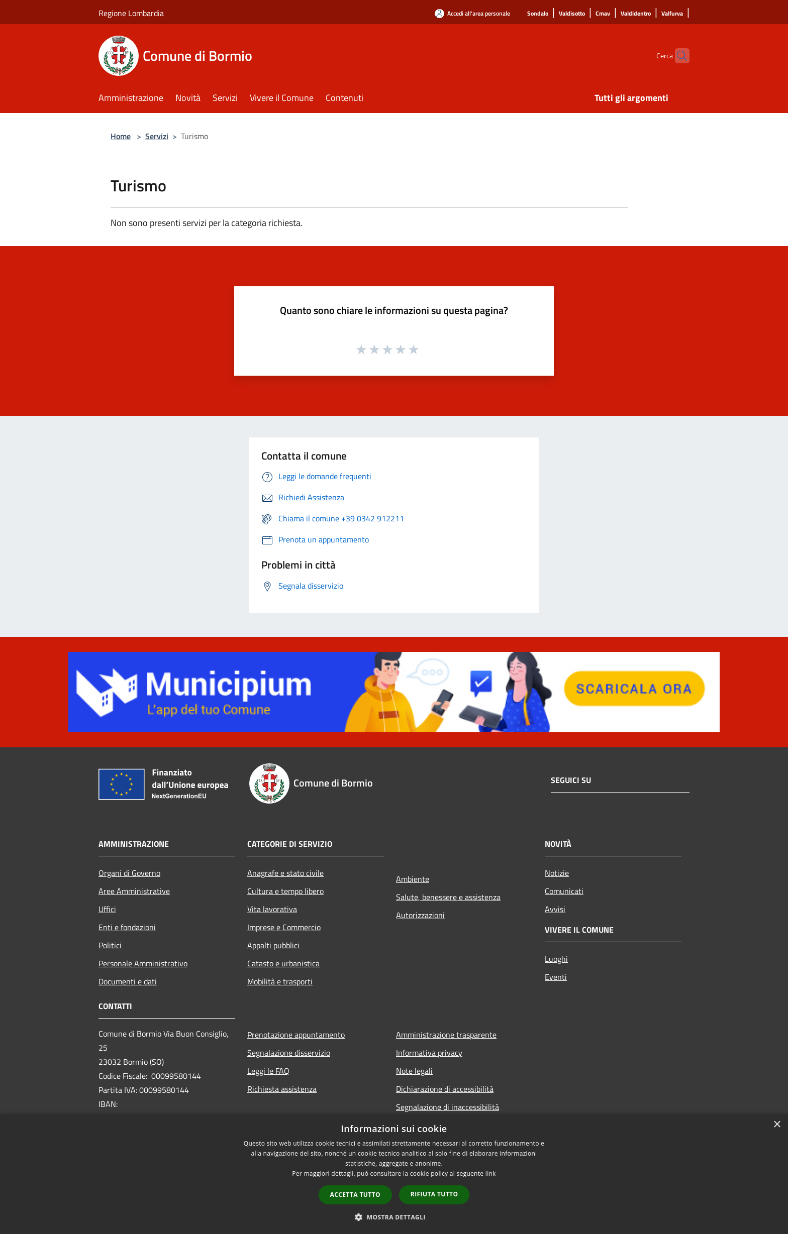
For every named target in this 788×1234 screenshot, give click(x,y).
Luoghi (556, 959)
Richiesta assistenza (282, 1089)
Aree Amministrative (134, 891)
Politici (110, 945)
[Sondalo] (537, 14)
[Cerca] (677, 56)
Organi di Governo (129, 873)
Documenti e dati (127, 981)
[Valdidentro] (636, 14)
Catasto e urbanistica (283, 963)
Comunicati (564, 891)
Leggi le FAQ (268, 1071)
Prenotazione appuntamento (296, 1035)
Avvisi (555, 909)
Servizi (156, 136)
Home (121, 136)
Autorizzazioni (420, 915)
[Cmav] (603, 14)
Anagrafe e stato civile (285, 873)
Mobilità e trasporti (280, 981)
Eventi (556, 977)
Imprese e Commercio (284, 927)
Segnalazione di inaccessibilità (447, 1107)
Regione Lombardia (131, 13)
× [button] (776, 1125)
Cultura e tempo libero (285, 891)
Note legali (414, 1071)
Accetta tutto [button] (355, 1194)
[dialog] (394, 1174)
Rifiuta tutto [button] (434, 1194)
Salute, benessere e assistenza (448, 897)
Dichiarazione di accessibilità (445, 1089)
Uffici (107, 909)
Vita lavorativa (272, 909)
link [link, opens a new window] (490, 1173)
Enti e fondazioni (127, 927)
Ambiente (412, 879)
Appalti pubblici (273, 945)
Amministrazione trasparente (446, 1035)
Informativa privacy (429, 1053)
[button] (394, 1217)
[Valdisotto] (572, 14)
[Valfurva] (672, 14)
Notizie (557, 873)
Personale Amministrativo (142, 963)
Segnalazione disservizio (288, 1053)
